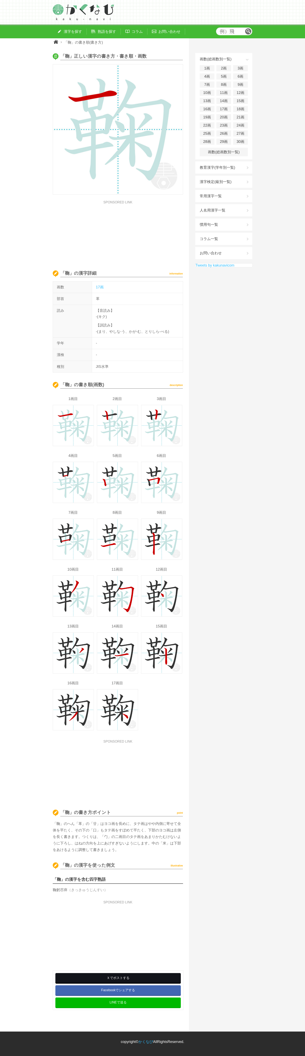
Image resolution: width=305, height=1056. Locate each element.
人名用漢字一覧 (212, 210)
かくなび (145, 1042)
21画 (240, 117)
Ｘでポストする (118, 978)
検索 (248, 31)
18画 (240, 109)
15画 (240, 101)
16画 (207, 109)
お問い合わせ (211, 253)
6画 (240, 76)
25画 (207, 133)
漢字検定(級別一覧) (215, 182)
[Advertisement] (118, 232)
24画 (240, 125)
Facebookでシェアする (118, 990)
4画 (207, 76)
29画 (224, 142)
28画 (207, 142)
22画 (207, 125)
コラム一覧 (209, 239)
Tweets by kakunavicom (214, 265)
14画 (224, 101)
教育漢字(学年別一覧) (217, 167)
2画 (224, 68)
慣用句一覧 (209, 225)
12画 (240, 93)
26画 (224, 133)
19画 (207, 117)
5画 (224, 76)
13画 (207, 101)
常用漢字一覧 (211, 196)
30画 (240, 142)
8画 (224, 85)
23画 (224, 125)
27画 (240, 133)
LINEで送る (118, 1002)
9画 (240, 85)
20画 (224, 117)
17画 (100, 287)
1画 (207, 68)
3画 (240, 68)
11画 (224, 93)
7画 (207, 85)
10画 (207, 93)
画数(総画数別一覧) (224, 152)
